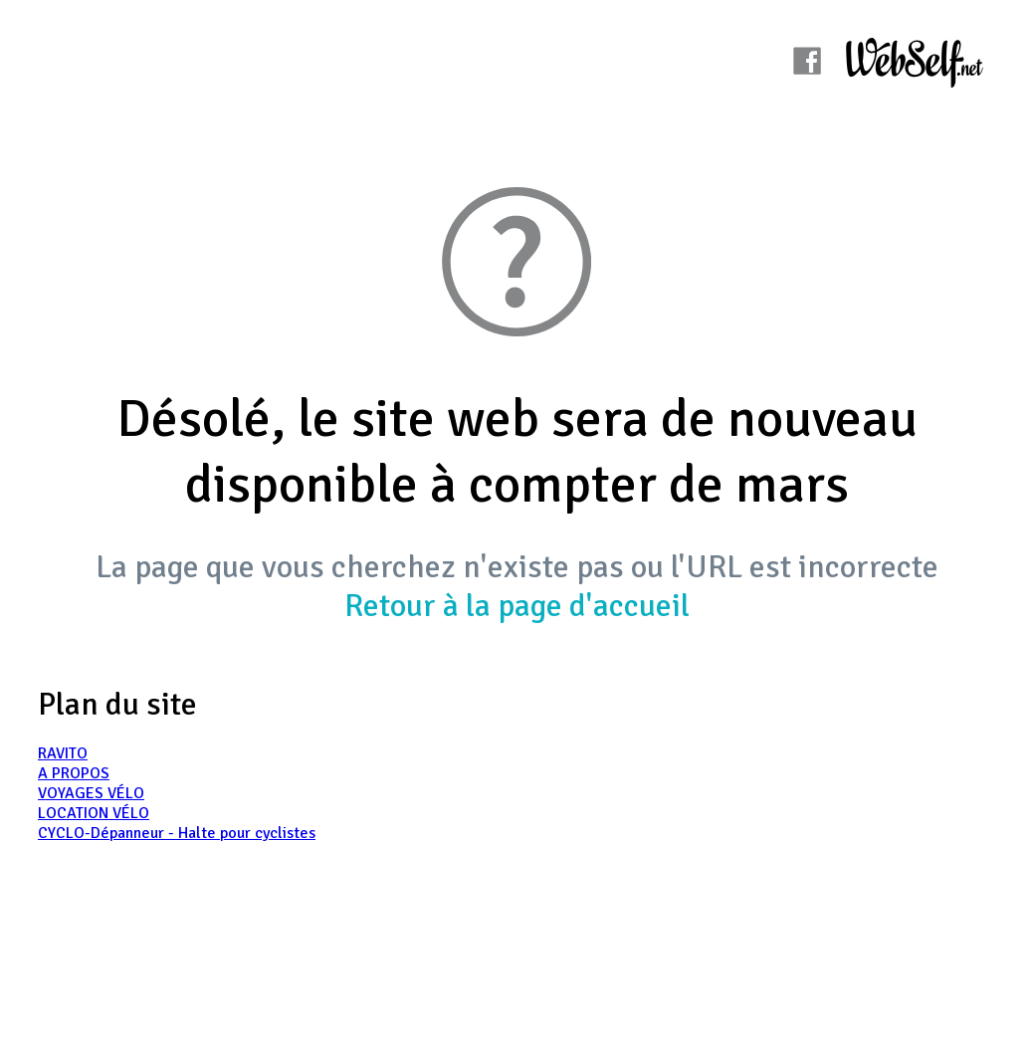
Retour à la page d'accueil (517, 605)
